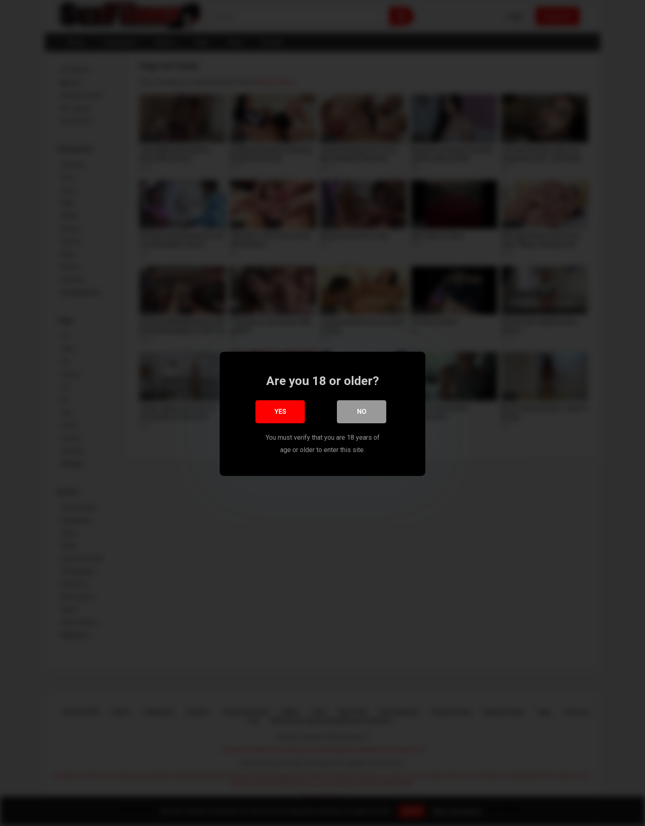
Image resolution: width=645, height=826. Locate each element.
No (362, 411)
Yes (280, 411)
